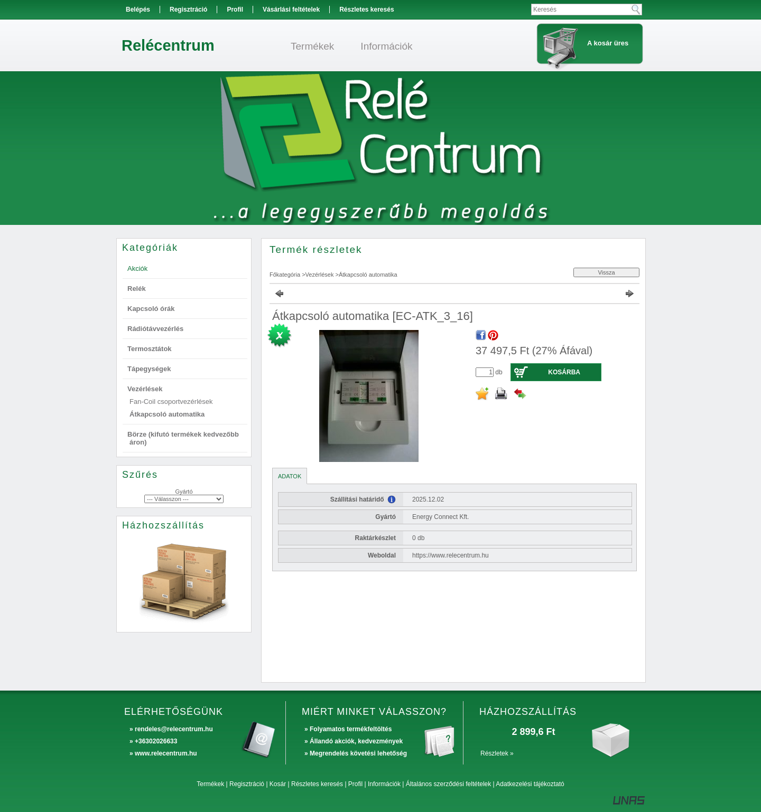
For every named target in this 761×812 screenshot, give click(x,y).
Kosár (278, 784)
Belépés (138, 9)
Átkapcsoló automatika (167, 414)
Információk (384, 784)
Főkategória (285, 274)
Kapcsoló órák (151, 309)
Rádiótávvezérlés (155, 329)
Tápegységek (149, 369)
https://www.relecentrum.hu (450, 555)
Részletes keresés (317, 784)
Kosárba (564, 372)
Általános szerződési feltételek (448, 784)
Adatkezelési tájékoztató (530, 784)
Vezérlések (319, 274)
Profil (355, 784)
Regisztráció (246, 784)
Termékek (210, 784)
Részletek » (497, 753)
